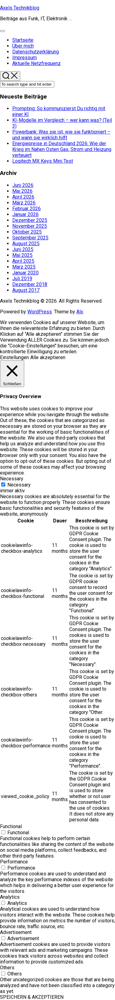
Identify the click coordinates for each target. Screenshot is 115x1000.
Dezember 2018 (29, 284)
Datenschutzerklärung (35, 52)
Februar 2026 (26, 208)
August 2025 (26, 243)
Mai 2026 (22, 191)
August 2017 (26, 290)
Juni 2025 (22, 249)
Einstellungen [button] (14, 357)
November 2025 (29, 226)
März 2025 (24, 267)
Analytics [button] (10, 897)
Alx (79, 312)
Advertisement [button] (16, 932)
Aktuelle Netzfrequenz (36, 63)
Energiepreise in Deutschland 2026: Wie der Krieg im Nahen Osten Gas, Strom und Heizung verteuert (61, 149)
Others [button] (7, 968)
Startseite (22, 40)
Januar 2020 (25, 273)
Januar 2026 (25, 214)
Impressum (24, 57)
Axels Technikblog (19, 8)
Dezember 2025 (29, 220)
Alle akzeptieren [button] (47, 357)
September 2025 (30, 238)
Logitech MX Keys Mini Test (42, 161)
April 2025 (23, 261)
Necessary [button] (11, 479)
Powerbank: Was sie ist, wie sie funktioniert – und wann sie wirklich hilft (61, 135)
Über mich (23, 46)
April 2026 (23, 197)
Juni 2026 (22, 185)
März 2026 (24, 203)
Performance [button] (14, 862)
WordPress (39, 312)
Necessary (19, 485)
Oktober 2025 (27, 232)
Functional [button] (11, 826)
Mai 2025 (22, 255)
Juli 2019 (22, 278)
